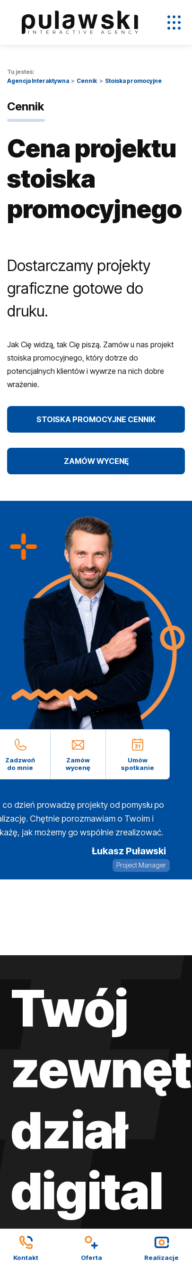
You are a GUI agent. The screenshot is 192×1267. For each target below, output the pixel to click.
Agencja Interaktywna (38, 80)
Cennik (87, 80)
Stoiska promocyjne (133, 80)
